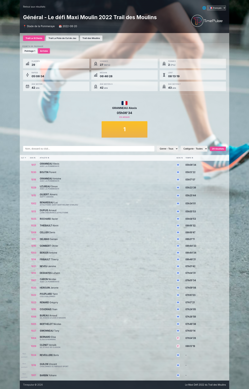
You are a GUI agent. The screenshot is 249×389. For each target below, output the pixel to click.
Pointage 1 (30, 51)
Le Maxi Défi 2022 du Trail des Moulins (205, 384)
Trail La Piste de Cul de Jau (62, 38)
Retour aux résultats (34, 6)
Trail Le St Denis (34, 38)
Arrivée (44, 51)
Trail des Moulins (91, 38)
